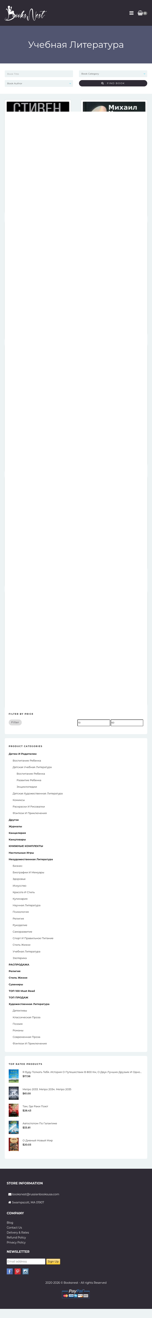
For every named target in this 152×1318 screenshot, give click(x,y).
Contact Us (14, 1227)
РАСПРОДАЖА (19, 964)
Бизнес (17, 865)
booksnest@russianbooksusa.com (35, 1194)
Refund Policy (16, 1237)
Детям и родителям (23, 753)
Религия (18, 918)
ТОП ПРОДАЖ (18, 997)
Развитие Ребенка (29, 780)
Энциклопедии (27, 786)
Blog (10, 1222)
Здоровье (19, 878)
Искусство (19, 885)
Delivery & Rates (18, 1232)
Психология (21, 911)
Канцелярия (17, 832)
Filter (15, 722)
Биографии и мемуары (28, 872)
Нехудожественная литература (31, 859)
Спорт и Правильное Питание (33, 938)
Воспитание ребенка (27, 760)
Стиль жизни (21, 944)
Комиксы (19, 800)
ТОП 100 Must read (22, 990)
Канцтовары (17, 839)
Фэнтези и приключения (30, 813)
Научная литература (26, 905)
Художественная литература (29, 1004)
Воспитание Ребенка (31, 773)
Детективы (20, 1010)
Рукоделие (20, 925)
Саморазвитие (22, 931)
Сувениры (16, 984)
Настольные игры (21, 852)
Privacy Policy (16, 1242)
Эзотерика (20, 958)
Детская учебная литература (32, 767)
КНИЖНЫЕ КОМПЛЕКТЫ (26, 846)
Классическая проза (26, 1017)
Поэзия (18, 1023)
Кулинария (20, 898)
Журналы (15, 826)
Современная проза (26, 1036)
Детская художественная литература (38, 793)
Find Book (113, 83)
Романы (18, 1030)
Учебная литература (26, 951)
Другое (14, 819)
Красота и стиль (24, 892)
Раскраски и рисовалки (29, 806)
